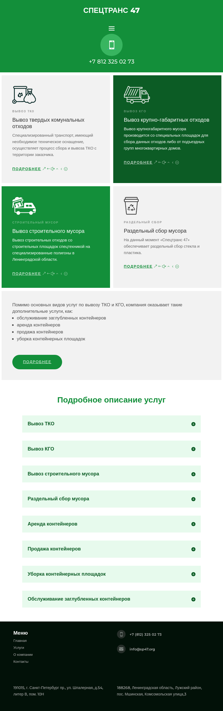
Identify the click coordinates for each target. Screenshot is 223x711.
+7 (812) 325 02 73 (146, 634)
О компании (23, 654)
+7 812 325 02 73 (111, 61)
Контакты (20, 661)
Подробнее (26, 168)
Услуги (18, 647)
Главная (20, 640)
